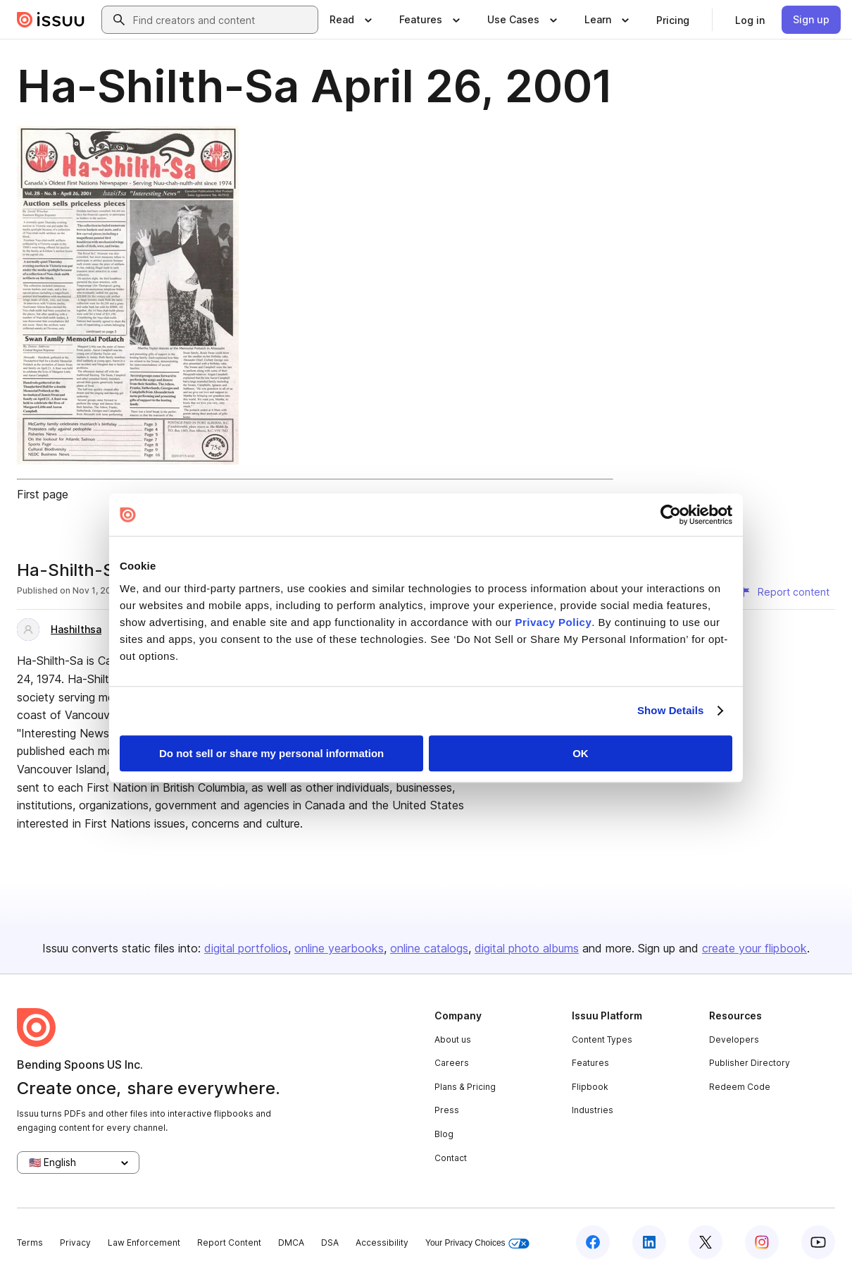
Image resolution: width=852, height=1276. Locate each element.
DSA (330, 1242)
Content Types (602, 1039)
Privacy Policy (553, 622)
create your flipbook (754, 948)
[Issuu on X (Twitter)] (705, 1242)
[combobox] (222, 19)
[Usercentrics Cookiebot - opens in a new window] (670, 514)
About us (452, 1039)
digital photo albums (527, 948)
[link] (673, 20)
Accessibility (382, 1242)
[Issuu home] (50, 19)
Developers (734, 1039)
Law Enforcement (144, 1242)
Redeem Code (739, 1086)
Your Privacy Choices (477, 1243)
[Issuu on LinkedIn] (649, 1242)
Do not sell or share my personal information (271, 753)
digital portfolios (246, 948)
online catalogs (429, 948)
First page (42, 494)
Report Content (229, 1242)
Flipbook (590, 1086)
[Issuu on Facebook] (593, 1242)
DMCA (291, 1242)
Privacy (75, 1242)
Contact (450, 1158)
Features (590, 1062)
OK (580, 753)
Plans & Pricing (465, 1086)
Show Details (670, 710)
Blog (443, 1134)
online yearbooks (339, 948)
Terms (30, 1242)
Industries (592, 1110)
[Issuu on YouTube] (818, 1242)
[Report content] (785, 592)
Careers (451, 1062)
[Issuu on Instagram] (762, 1242)
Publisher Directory (749, 1062)
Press (446, 1110)
